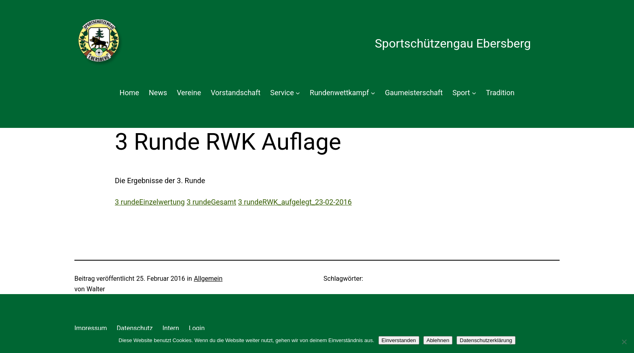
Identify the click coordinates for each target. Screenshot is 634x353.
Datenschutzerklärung (486, 340)
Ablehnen (438, 340)
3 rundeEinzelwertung (150, 202)
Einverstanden (399, 340)
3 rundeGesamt (211, 202)
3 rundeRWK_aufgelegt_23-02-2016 (295, 202)
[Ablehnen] (624, 342)
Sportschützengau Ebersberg (453, 43)
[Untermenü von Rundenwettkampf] (373, 93)
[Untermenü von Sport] (474, 93)
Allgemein (208, 278)
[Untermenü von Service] (298, 93)
